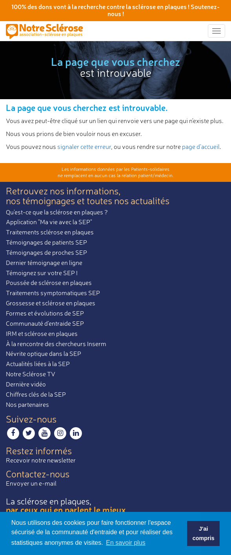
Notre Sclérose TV (30, 374)
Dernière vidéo (26, 384)
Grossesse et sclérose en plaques (50, 303)
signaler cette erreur (84, 147)
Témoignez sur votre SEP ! (42, 273)
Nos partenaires (27, 404)
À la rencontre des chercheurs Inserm (56, 344)
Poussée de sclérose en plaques (49, 283)
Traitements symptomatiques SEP (53, 293)
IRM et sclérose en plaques (42, 333)
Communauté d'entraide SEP (45, 323)
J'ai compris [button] (204, 533)
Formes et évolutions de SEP (45, 313)
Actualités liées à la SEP (38, 364)
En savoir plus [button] (126, 542)
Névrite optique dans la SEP (43, 353)
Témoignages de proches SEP (46, 252)
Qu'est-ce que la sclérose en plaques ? (57, 212)
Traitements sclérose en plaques (50, 232)
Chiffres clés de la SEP (36, 394)
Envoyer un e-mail (31, 483)
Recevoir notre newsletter (41, 460)
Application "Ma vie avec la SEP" (49, 222)
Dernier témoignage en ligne (44, 263)
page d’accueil (201, 147)
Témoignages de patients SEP (46, 242)
